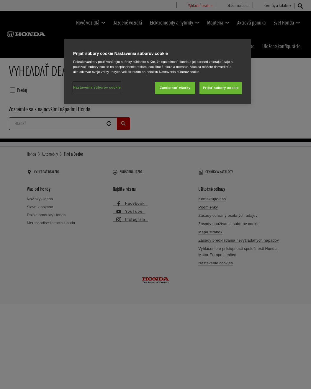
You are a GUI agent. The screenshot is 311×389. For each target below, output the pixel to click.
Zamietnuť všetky (175, 87)
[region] (157, 72)
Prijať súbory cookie (221, 87)
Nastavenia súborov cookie (97, 87)
